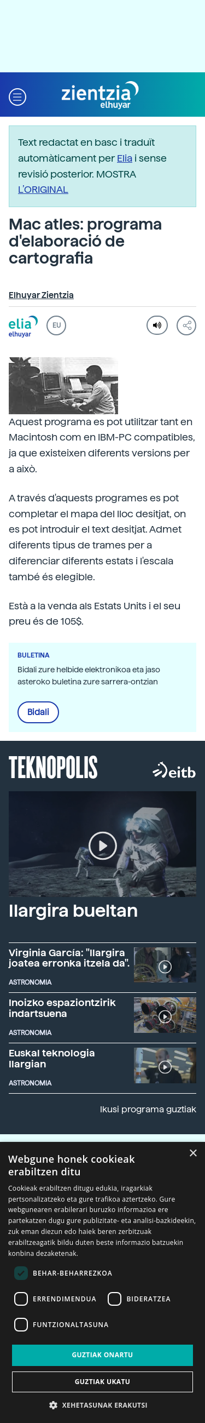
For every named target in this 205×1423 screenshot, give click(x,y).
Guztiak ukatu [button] (103, 1381)
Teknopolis (53, 766)
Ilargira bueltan (73, 910)
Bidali (38, 712)
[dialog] (102, 1282)
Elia (124, 158)
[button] (17, 95)
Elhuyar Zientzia (41, 295)
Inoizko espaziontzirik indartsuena (62, 1008)
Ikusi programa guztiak (148, 1109)
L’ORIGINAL (43, 189)
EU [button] (56, 325)
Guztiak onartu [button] (102, 1354)
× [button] (193, 1154)
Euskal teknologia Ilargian (52, 1058)
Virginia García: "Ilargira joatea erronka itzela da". (69, 958)
